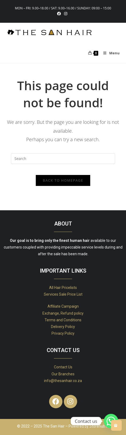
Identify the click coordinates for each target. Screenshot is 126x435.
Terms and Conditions (63, 320)
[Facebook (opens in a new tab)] (59, 13)
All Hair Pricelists (63, 287)
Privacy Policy (63, 333)
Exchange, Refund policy (63, 313)
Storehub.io (99, 426)
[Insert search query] (63, 158)
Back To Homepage (63, 180)
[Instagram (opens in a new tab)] (65, 13)
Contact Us (63, 367)
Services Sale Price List (63, 294)
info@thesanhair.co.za (63, 381)
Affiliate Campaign (63, 306)
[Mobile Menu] (109, 53)
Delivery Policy (63, 327)
